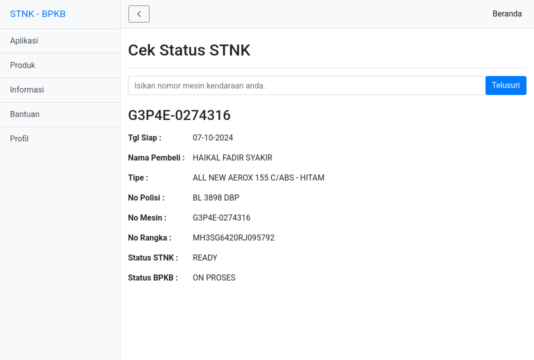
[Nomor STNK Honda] (327, 85)
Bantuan (25, 114)
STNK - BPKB (38, 14)
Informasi (27, 89)
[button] (139, 14)
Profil (19, 139)
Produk (22, 65)
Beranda (509, 13)
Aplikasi (24, 41)
